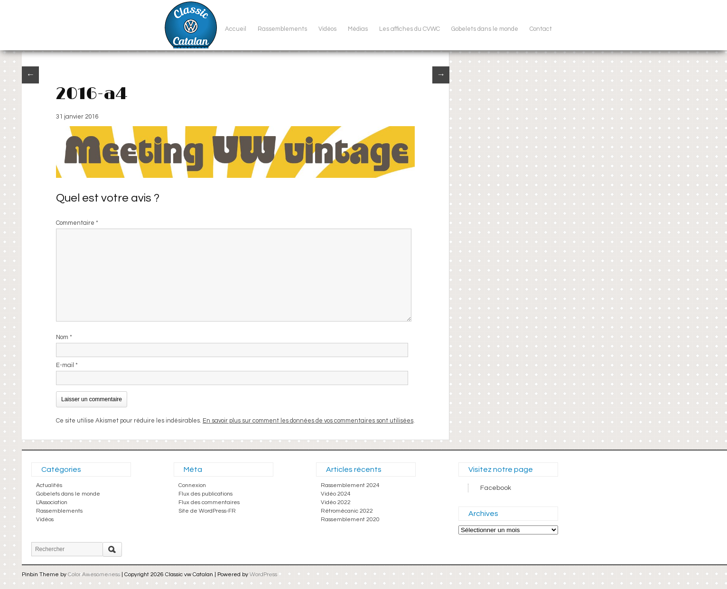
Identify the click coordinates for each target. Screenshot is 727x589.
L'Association (51, 502)
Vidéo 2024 (336, 494)
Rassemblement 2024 (350, 485)
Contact (541, 29)
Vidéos (327, 29)
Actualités (49, 485)
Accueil (235, 29)
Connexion (192, 485)
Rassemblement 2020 (350, 519)
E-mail (67, 365)
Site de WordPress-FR (207, 511)
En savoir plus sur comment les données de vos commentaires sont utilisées (308, 420)
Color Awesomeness (94, 574)
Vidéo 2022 (336, 502)
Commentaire (77, 223)
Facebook (495, 488)
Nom (64, 337)
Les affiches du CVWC (409, 29)
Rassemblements (282, 29)
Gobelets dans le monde (484, 29)
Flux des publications (205, 494)
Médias (358, 29)
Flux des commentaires (209, 502)
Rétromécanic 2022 (347, 511)
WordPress (263, 574)
